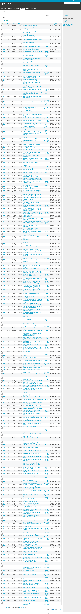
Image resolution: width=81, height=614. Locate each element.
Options (4, 17)
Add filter (47, 15)
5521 (4, 158)
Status (14, 24)
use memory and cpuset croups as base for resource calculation (33, 442)
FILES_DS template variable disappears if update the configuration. (33, 386)
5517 (4, 169)
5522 (4, 155)
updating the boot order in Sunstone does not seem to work (32, 34)
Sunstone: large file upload (29, 426)
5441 (4, 388)
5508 (4, 191)
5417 (4, 453)
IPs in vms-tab (26, 252)
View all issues (66, 14)
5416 (4, 456)
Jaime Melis (46, 85)
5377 (4, 566)
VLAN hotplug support (28, 200)
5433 (4, 408)
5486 (4, 252)
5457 (4, 347)
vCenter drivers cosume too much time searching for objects (32, 479)
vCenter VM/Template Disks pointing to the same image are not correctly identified (32, 133)
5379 (4, 560)
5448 (4, 369)
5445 (4, 378)
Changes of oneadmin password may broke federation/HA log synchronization (33, 222)
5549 (4, 76)
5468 (4, 309)
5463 (4, 325)
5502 (4, 205)
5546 (4, 85)
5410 (4, 476)
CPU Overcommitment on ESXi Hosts (32, 444)
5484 (4, 257)
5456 (4, 351)
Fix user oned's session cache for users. (33, 428)
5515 (4, 175)
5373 (4, 578)
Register (78, 0)
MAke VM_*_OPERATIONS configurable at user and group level (32, 304)
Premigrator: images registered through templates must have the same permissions (32, 93)
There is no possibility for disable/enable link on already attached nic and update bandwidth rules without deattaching (33, 193)
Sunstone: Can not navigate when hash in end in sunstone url (32, 521)
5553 (4, 61)
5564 (4, 25)
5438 (4, 397)
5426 (4, 426)
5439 (4, 394)
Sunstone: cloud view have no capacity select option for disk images (32, 485)
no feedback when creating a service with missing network (32, 244)
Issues (22, 8)
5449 (4, 367)
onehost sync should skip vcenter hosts (32, 102)
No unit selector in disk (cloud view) (31, 535)
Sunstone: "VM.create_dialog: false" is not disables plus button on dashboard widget (32, 301)
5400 (4, 505)
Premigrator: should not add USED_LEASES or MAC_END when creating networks (32, 86)
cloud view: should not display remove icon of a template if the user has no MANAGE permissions (32, 41)
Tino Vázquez (46, 92)
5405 (4, 490)
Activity (10, 8)
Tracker (9, 24)
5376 (4, 570)
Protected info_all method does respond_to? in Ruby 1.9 (30, 448)
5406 (4, 487)
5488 (4, 246)
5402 (4, 501)
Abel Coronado (46, 47)
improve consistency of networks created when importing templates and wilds (32, 584)
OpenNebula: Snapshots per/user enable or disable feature (31, 516)
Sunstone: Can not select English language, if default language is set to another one (32, 275)
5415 (4, 459)
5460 (4, 337)
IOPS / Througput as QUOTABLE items (32, 187)
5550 (4, 72)
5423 (4, 435)
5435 (4, 405)
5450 (4, 363)
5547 (4, 81)
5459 (4, 341)
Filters (4, 13)
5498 (4, 216)
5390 (4, 531)
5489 (4, 244)
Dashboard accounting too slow (31, 453)
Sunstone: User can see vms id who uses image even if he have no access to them (32, 348)
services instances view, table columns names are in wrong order (32, 307)
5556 (4, 51)
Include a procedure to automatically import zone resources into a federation (32, 179)
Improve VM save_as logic (29, 574)
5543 (4, 96)
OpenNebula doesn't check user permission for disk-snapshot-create (32, 495)
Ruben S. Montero (46, 159)
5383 (4, 547)
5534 (4, 123)
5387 (4, 538)
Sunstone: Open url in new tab (30, 518)
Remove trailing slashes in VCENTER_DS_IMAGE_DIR (30, 561)
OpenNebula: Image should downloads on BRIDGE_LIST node (32, 263)
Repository (33, 8)
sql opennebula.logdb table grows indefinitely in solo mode (31, 411)
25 (19, 607)
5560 (4, 39)
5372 (4, 580)
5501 (4, 208)
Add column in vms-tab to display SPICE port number (31, 247)
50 (21, 607)
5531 (4, 132)
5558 (4, 46)
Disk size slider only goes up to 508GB (32, 51)
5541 (4, 102)
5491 (4, 237)
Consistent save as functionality (31, 573)
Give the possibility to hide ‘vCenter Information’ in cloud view (31, 77)
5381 (4, 554)
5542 (4, 99)
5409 (4, 479)
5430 (4, 416)
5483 (4, 260)
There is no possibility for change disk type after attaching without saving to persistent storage (32, 209)
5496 (4, 221)
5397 (4, 512)
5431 (4, 413)
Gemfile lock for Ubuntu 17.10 (30, 169)
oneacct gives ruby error (29, 353)
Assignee (46, 24)
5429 (4, 417)
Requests (65, 26)
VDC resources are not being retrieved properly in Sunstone (32, 371)
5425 (4, 428)
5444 (4, 381)
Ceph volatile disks (27, 146)
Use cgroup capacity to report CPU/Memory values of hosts (30, 229)
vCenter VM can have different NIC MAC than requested (31, 468)
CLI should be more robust (29, 351)
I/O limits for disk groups (29, 188)
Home (2, 0)
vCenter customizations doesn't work (32, 597)
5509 (4, 190)
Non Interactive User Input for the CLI (32, 405)
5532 (4, 127)
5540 (4, 104)
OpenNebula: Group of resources (31, 503)
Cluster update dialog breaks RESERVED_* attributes (30, 112)
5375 (4, 573)
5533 (4, 125)
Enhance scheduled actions (30, 357)
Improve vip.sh (27, 161)
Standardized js (27, 141)
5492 (4, 234)
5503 (4, 202)
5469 (4, 306)
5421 (4, 442)
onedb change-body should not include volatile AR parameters (32, 234)
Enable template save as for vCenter (32, 473)
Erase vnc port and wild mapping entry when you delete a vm (32, 491)
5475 (4, 285)
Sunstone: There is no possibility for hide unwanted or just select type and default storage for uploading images (32, 291)
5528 (4, 141)
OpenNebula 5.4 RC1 (68, 24)
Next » (7, 607)
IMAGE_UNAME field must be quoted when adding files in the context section (32, 213)
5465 (4, 318)
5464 (4, 322)
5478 (4, 274)
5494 (4, 228)
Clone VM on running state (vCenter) (32, 407)
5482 (4, 262)
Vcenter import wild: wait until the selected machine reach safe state (31, 591)
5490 (4, 239)
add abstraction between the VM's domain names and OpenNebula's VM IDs (32, 439)
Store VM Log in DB (28, 526)
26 (4, 607)
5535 (4, 120)
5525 (4, 148)
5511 (4, 187)
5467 (4, 312)
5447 (4, 371)
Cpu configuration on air (29, 505)
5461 (4, 330)
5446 (4, 373)
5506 (4, 197)
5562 (4, 34)
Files (27, 8)
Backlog (65, 20)
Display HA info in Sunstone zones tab (32, 546)
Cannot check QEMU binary (30, 544)
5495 (4, 225)
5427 (4, 423)
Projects (5, 0)
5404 (4, 494)
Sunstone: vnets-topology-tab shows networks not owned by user (32, 488)
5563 (4, 29)
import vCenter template (29, 587)
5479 (4, 271)
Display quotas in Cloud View (30, 79)
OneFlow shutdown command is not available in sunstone (32, 510)
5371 (4, 583)
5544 (4, 92)
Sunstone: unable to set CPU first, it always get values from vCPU (32, 139)
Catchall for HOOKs (28, 199)
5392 (4, 526)
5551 (4, 68)
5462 (4, 327)
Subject (33, 24)
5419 (4, 447)
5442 (4, 385)
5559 (4, 43)
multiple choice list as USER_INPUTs (32, 120)
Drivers (65, 23)
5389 (4, 534)
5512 (4, 184)
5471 (4, 299)
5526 (4, 146)
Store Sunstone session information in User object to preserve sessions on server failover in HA (32, 549)
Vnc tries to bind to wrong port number (32, 534)
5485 (4, 254)
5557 (4, 49)
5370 (4, 587)
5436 (4, 402)
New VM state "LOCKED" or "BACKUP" (32, 381)
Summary (65, 15)
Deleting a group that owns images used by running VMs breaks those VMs (33, 322)
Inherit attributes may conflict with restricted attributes (31, 54)
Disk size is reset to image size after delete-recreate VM (32, 313)
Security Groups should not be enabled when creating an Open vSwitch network (33, 37)
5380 (4, 557)
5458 (4, 344)
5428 (4, 420)
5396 (4, 515)
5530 (4, 136)
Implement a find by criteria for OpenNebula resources (30, 328)
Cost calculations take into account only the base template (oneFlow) (32, 167)
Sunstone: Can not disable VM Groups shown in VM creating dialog (32, 482)
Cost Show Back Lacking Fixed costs (32, 123)
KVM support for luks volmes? (30, 501)
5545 (4, 89)
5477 (4, 278)
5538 (4, 111)
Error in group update (28, 570)
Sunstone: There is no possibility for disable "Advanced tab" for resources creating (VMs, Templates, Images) (32, 287)
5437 (4, 399)
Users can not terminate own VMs (31, 367)
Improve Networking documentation (31, 144)
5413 (4, 467)
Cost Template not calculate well (31, 593)
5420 (4, 444)
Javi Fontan (46, 234)
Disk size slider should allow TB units (32, 49)
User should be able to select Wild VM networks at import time (32, 389)
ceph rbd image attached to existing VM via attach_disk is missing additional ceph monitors (32, 31)
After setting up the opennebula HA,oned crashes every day (31, 542)
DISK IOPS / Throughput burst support (32, 190)
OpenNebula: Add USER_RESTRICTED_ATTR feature (32, 432)
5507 (4, 196)
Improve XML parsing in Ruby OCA (31, 416)
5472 (4, 296)
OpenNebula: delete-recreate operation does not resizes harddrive (32, 403)
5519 (4, 162)
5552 (4, 64)
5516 (4, 172)
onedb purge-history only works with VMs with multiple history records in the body (32, 339)
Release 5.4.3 (66, 25)
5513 (4, 181)
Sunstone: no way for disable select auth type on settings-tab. (31, 47)
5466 (4, 315)
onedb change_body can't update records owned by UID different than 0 (32, 383)
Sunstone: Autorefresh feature (30, 99)
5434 (4, 407)
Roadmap (16, 8)
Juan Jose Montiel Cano (46, 55)
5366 (4, 600)
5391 (4, 528)
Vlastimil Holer (47, 90)
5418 (4, 450)
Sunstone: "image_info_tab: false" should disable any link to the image (32, 297)
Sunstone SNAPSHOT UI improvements (33, 196)
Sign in (74, 0)
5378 (4, 563)
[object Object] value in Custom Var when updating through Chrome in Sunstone (31, 241)
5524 (4, 149)
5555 (4, 54)
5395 (4, 518)
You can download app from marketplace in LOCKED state (30, 176)
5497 (4, 218)
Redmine (36, 613)
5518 (4, 166)
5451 (4, 360)
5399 (4, 506)
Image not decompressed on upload (32, 89)
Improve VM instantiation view (30, 600)
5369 (4, 590)
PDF (61, 609)
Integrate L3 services (28, 359)
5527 (4, 144)
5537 (4, 114)
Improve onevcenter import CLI (30, 476)
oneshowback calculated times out (31, 72)
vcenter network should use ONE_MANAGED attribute (30, 125)
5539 (4, 107)
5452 (4, 359)
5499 (4, 215)
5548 (4, 79)
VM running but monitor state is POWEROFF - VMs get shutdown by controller (32, 27)
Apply (4, 20)
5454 (4, 356)
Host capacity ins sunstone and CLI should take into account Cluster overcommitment (31, 109)
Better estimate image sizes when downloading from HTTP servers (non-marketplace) (32, 69)
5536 (4, 117)
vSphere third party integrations (31, 356)
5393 (4, 523)
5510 (4, 188)
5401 (4, 503)
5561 (4, 36)
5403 (4, 498)
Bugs (64, 21)
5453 (4, 357)
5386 (4, 541)
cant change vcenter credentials (31, 268)
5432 (4, 410)
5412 (4, 470)
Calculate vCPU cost (28, 215)
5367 (4, 597)
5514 (4, 178)
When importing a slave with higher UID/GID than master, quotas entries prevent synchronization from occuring (32, 365)
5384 (4, 546)
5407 (4, 484)
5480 (4, 268)
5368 (4, 593)
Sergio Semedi (46, 105)
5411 (4, 473)
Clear (8, 20)
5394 (4, 521)
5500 (4, 212)
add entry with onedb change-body (31, 369)
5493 (4, 231)
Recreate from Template (29, 578)
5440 (4, 391)
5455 (4, 353)
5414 (4, 462)
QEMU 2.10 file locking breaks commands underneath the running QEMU (31, 164)
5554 (4, 58)
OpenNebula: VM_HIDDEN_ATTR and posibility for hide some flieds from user (32, 272)
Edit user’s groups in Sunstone (30, 563)
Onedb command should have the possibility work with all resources (31, 64)
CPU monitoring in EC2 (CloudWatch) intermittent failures (32, 59)
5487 (4, 249)
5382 (4, 551)
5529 (4, 139)
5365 (4, 603)
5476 (4, 281)
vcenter (65, 28)
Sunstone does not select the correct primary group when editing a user (32, 507)
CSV (58, 609)
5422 (4, 437)
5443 (4, 382)
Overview (3, 8)
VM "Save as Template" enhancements (32, 197)
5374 (4, 574)
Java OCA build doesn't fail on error (31, 148)
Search (62, 3)
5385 (4, 544)
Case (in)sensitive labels (29, 554)
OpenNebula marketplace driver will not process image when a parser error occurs (32, 82)
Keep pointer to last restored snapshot (32, 408)
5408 (4, 482)
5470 (4, 303)
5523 (4, 152)
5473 (4, 293)
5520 (4, 161)
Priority (20, 24)
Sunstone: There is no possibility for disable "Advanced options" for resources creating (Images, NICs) (32, 282)
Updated (56, 24)
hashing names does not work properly (32, 172)
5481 (4, 265)
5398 (4, 509)
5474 (4, 289)
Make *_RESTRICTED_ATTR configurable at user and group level (32, 250)
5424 (4, 432)
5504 (4, 200)
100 (23, 607)
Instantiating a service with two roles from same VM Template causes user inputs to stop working (32, 567)
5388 (4, 535)
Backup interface (27, 216)
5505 (4, 199)
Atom (55, 609)
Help (9, 0)
